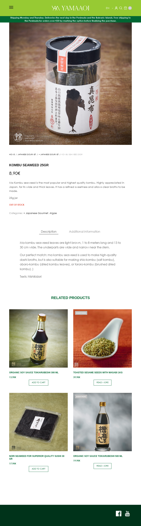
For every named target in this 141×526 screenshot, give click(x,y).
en (108, 8)
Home (12, 154)
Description (49, 231)
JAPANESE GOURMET (27, 154)
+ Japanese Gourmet (49, 154)
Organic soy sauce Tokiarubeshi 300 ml (34, 372)
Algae (53, 213)
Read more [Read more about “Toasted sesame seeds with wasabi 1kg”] (103, 382)
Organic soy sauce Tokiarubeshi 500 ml (98, 456)
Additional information (84, 231)
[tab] (48, 231)
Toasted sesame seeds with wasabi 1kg (97, 372)
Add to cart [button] (38, 382)
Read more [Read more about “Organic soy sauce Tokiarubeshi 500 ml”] (103, 465)
